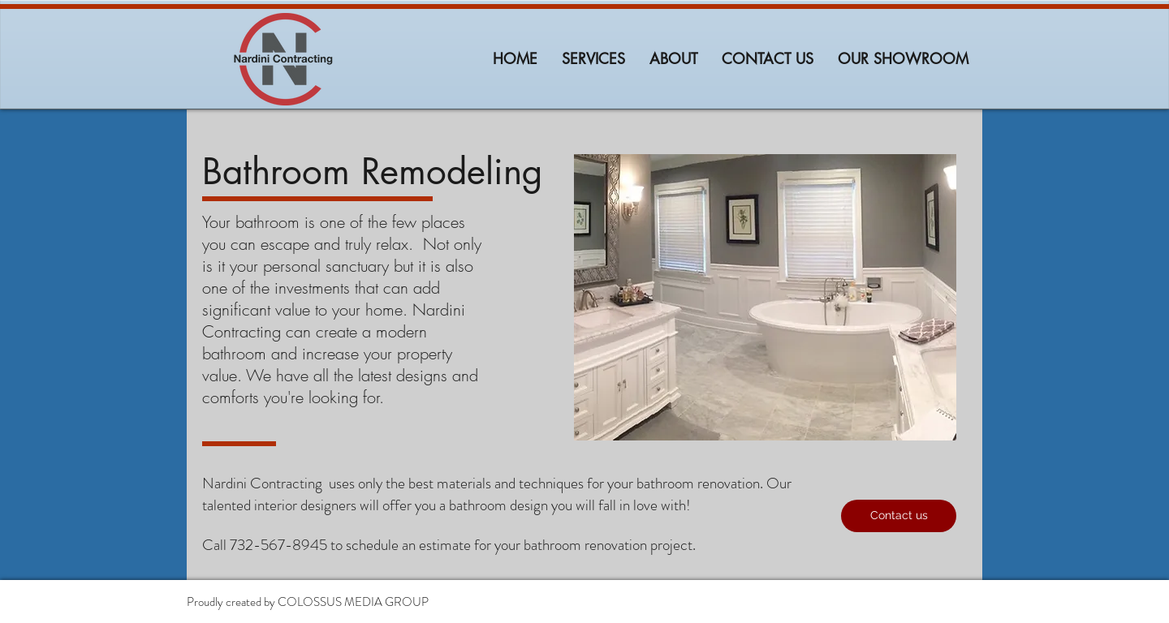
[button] (898, 516)
